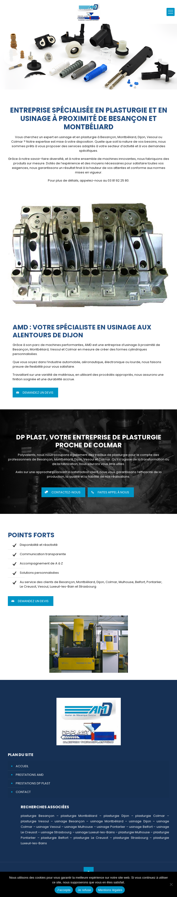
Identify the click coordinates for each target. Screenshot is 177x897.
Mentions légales (110, 890)
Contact (23, 792)
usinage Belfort (141, 826)
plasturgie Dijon (116, 816)
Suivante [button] (165, 56)
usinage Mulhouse (78, 826)
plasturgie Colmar (150, 816)
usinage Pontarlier (111, 826)
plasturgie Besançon (37, 816)
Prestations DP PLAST (33, 783)
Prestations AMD (30, 774)
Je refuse (84, 890)
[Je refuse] (171, 884)
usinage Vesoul (48, 826)
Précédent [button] (12, 56)
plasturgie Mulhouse (134, 832)
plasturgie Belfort (54, 837)
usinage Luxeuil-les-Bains (95, 832)
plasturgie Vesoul (35, 821)
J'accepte (64, 890)
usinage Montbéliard (106, 821)
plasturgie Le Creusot (91, 837)
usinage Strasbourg (56, 832)
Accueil (22, 766)
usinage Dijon (140, 821)
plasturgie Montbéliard (79, 816)
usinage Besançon (70, 821)
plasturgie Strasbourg (130, 837)
